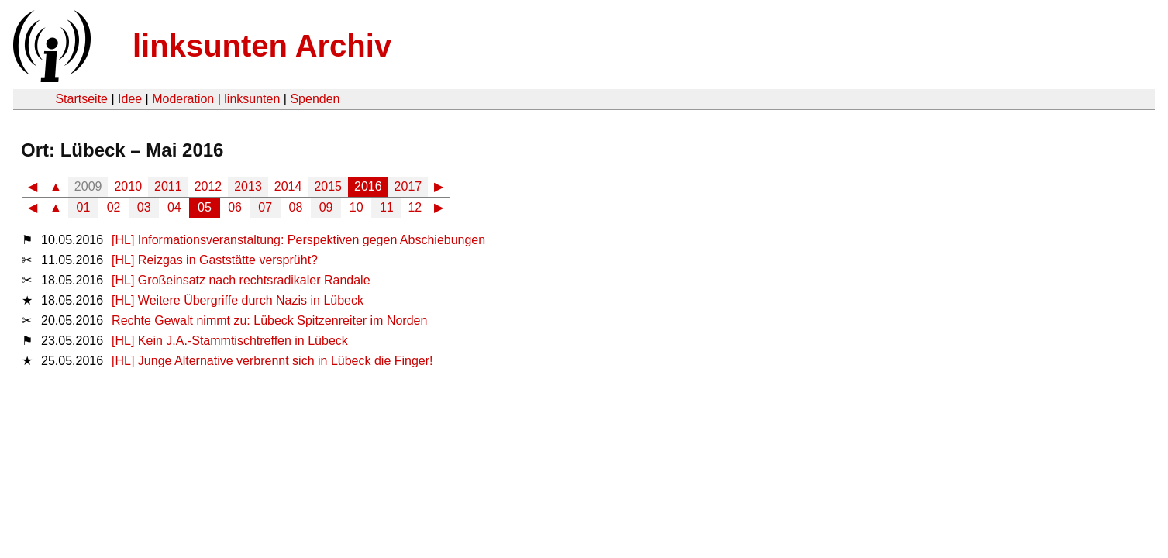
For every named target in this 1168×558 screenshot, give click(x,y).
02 (114, 207)
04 (174, 207)
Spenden (314, 98)
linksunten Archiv (262, 46)
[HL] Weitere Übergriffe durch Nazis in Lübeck (237, 300)
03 (144, 207)
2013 (248, 186)
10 (356, 207)
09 (326, 207)
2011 (168, 186)
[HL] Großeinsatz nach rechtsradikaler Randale (241, 280)
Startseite (81, 98)
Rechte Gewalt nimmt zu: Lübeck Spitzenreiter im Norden (269, 320)
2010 (128, 186)
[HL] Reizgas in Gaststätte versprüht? (215, 260)
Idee (130, 98)
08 (296, 207)
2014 (288, 186)
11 (387, 207)
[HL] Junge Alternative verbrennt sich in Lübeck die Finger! (272, 360)
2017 (408, 186)
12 (415, 207)
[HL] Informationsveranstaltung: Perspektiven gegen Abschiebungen (298, 239)
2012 (208, 186)
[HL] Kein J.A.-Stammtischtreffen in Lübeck (230, 340)
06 (235, 207)
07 (265, 207)
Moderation (183, 98)
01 (84, 207)
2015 (328, 186)
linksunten (252, 98)
